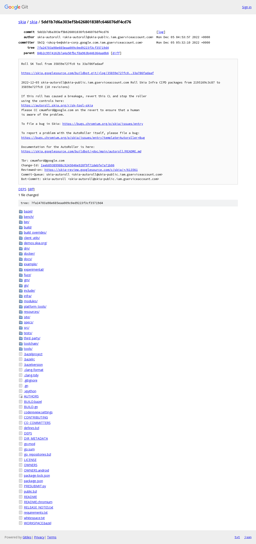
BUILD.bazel (33, 401)
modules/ (31, 301)
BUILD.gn (31, 407)
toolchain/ (31, 343)
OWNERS (30, 465)
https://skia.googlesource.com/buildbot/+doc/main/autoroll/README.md (81, 151)
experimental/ (34, 269)
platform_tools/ (35, 306)
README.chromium (38, 502)
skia (22, 21)
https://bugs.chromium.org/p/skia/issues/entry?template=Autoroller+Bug (83, 138)
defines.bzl (31, 428)
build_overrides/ (35, 232)
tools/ (28, 349)
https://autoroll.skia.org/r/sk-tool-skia (57, 105)
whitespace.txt (34, 518)
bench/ (29, 217)
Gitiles (27, 537)
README (30, 497)
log (160, 32)
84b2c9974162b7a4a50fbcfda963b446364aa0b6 (73, 53)
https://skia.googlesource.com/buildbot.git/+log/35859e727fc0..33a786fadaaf (87, 73)
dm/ (27, 248)
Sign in (247, 7)
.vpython (30, 391)
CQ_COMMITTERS (37, 423)
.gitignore (30, 380)
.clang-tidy (31, 375)
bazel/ (28, 211)
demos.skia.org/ (35, 243)
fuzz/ (27, 275)
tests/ (28, 333)
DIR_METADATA (36, 438)
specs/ (28, 322)
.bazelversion (33, 364)
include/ (29, 290)
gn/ (26, 285)
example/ (30, 264)
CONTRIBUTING (36, 417)
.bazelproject (33, 354)
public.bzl (30, 491)
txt (237, 537)
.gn (26, 386)
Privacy (39, 537)
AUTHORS (31, 396)
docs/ (28, 259)
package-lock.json (37, 475)
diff (116, 53)
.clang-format (33, 370)
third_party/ (32, 338)
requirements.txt (36, 512)
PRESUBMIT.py (35, 486)
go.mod (29, 444)
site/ (27, 317)
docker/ (29, 253)
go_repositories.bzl (37, 454)
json (248, 537)
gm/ (27, 280)
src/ (26, 327)
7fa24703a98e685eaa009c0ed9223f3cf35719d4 (73, 48)
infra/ (28, 296)
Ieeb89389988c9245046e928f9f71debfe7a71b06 (77, 165)
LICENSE (30, 460)
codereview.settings (38, 412)
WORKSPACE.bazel (37, 523)
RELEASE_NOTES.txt (38, 507)
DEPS (22, 189)
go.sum (29, 449)
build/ (28, 227)
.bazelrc (29, 359)
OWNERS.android (36, 470)
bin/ (26, 222)
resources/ (31, 311)
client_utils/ (32, 238)
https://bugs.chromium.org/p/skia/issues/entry (102, 124)
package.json (33, 481)
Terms (51, 537)
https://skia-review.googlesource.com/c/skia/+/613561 (91, 170)
